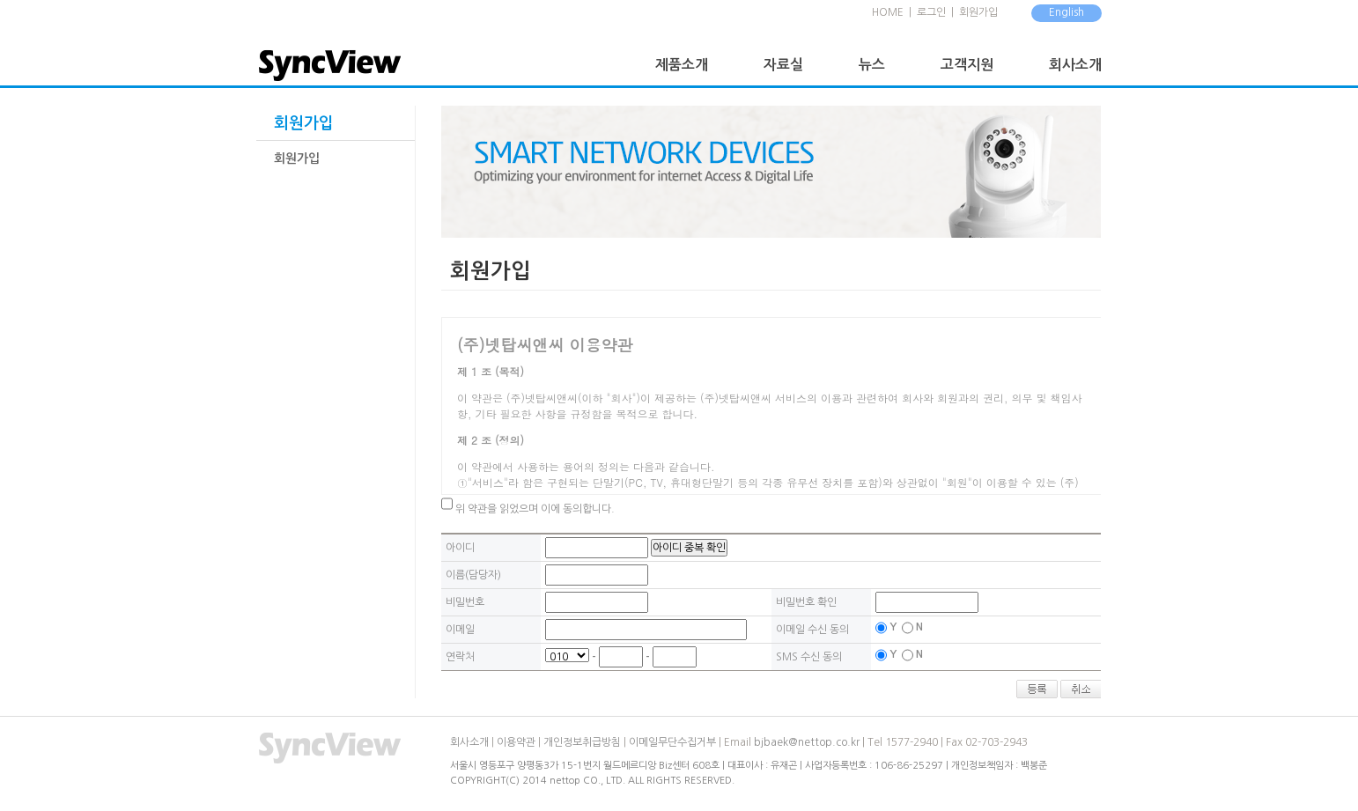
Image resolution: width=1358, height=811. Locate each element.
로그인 (931, 12)
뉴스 (872, 64)
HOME (888, 12)
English (1066, 12)
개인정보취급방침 (582, 742)
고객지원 (967, 64)
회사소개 (1075, 64)
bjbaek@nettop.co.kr (807, 742)
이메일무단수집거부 (672, 742)
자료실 (783, 64)
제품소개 (681, 64)
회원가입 (978, 12)
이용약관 (516, 742)
